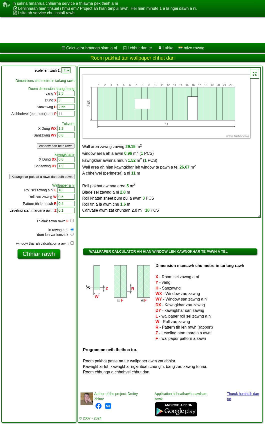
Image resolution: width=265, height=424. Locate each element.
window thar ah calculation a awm (45, 243)
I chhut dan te (140, 48)
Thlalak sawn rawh (55, 221)
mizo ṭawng (191, 48)
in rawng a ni (61, 230)
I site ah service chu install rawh (46, 13)
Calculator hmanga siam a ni (91, 48)
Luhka (168, 48)
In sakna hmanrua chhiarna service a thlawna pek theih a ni (65, 3)
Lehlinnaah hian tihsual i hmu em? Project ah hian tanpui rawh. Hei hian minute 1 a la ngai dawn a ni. (107, 8)
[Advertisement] (128, 30)
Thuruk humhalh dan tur (243, 396)
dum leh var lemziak (55, 235)
